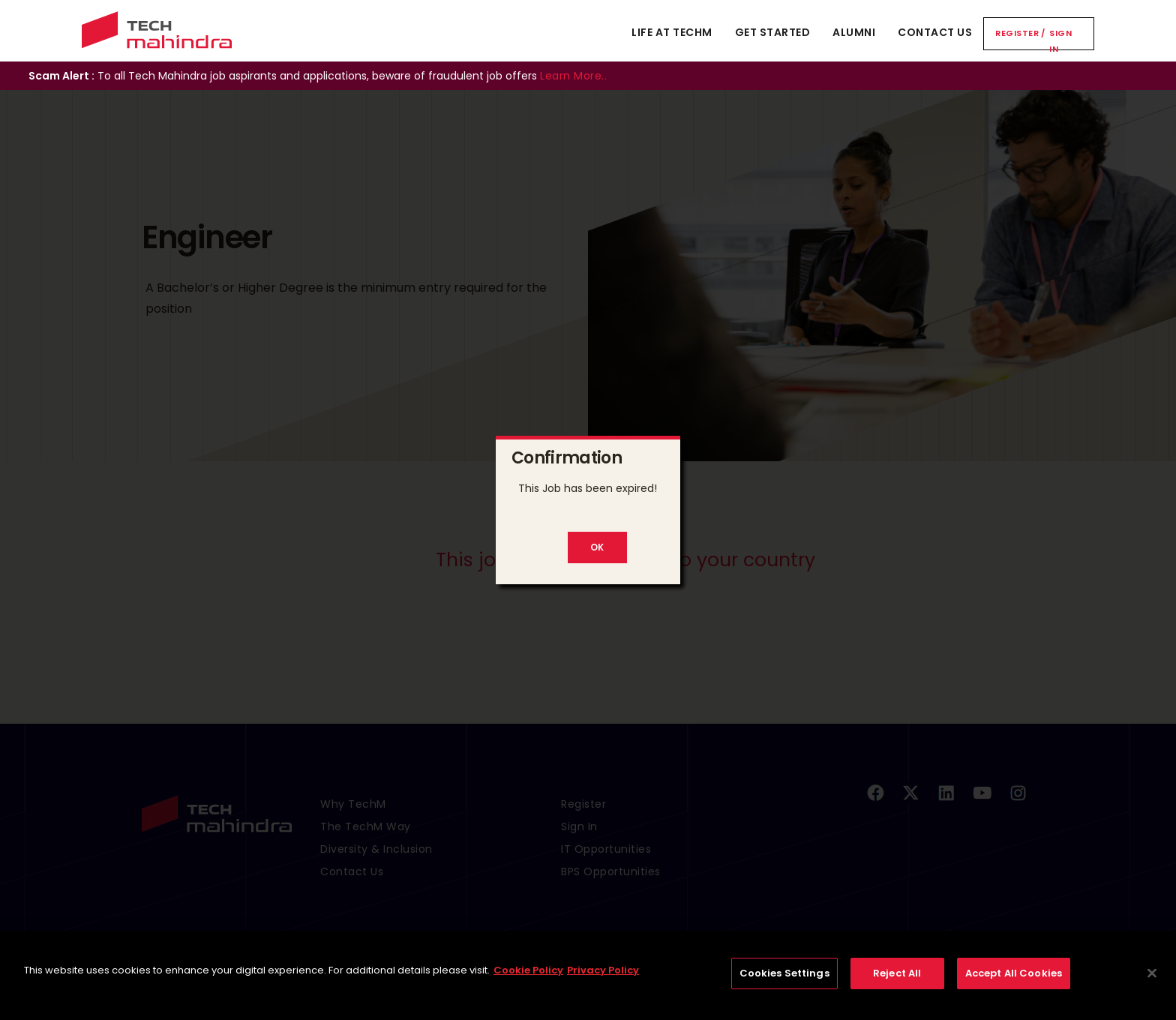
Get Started (773, 32)
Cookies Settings (785, 986)
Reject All (897, 986)
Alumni (853, 32)
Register (1017, 33)
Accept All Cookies (1013, 986)
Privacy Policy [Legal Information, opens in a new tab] (603, 983)
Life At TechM (672, 32)
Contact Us (935, 32)
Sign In (1060, 41)
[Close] (1152, 986)
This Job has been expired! (587, 488)
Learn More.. (573, 75)
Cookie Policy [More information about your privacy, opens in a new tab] (528, 983)
